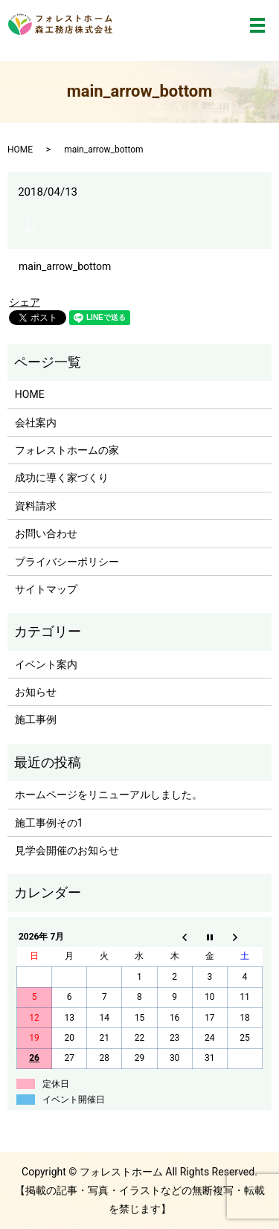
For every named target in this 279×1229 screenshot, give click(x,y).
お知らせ (36, 692)
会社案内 (36, 423)
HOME (20, 149)
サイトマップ (46, 589)
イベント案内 (46, 664)
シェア (24, 302)
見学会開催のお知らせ (67, 850)
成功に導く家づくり (62, 478)
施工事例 (36, 719)
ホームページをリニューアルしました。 (108, 794)
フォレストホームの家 (67, 450)
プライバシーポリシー (67, 562)
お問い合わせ (46, 533)
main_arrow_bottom (65, 266)
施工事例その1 (49, 823)
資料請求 (36, 506)
